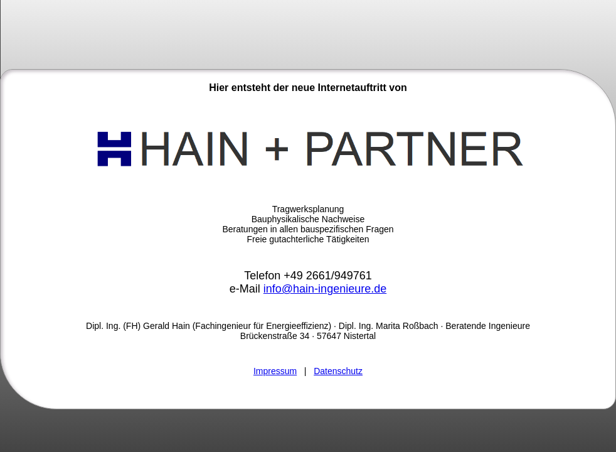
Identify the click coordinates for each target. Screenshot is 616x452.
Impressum (275, 371)
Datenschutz (338, 371)
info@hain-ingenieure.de (324, 288)
